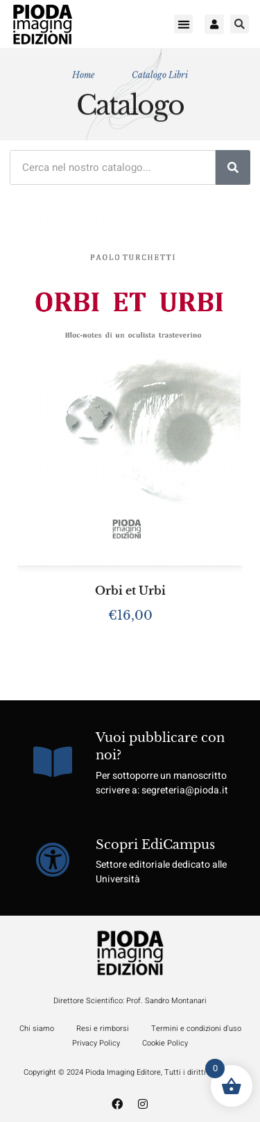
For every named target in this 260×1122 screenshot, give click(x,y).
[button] (183, 24)
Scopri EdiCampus (155, 844)
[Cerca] (233, 167)
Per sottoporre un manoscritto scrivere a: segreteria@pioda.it (162, 783)
